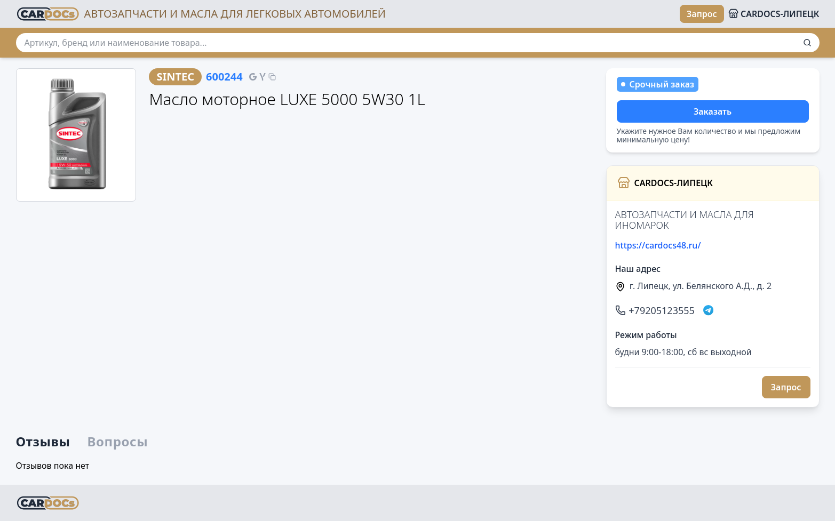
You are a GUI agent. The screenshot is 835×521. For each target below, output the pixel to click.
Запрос (702, 14)
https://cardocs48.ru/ (658, 245)
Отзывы (43, 441)
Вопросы (118, 441)
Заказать (712, 111)
